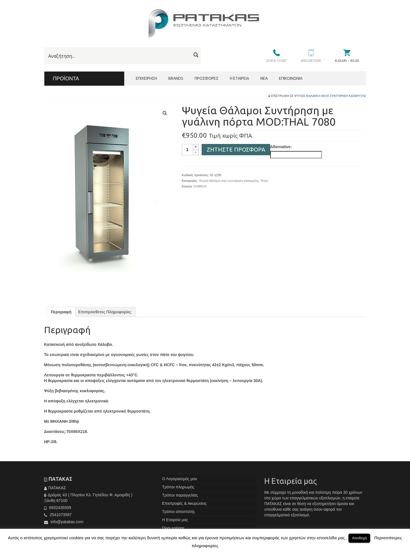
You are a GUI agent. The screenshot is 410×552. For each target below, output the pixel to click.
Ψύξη (264, 180)
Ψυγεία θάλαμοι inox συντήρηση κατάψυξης (330, 96)
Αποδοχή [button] (359, 538)
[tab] (61, 312)
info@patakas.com (63, 521)
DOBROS (200, 186)
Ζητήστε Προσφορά (236, 149)
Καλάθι (347, 60)
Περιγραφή (61, 312)
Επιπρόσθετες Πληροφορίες (104, 312)
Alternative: (281, 147)
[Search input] (119, 56)
